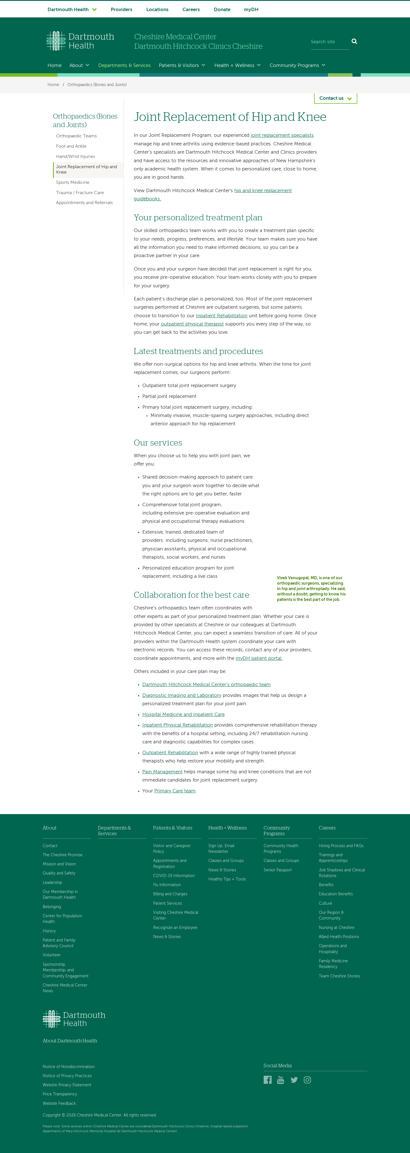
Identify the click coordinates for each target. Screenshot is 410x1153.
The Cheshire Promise (63, 855)
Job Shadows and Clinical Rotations (342, 873)
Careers (191, 9)
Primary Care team (175, 791)
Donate (222, 9)
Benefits (326, 885)
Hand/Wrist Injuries (75, 156)
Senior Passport (278, 870)
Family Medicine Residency (333, 964)
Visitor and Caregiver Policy (172, 849)
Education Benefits (336, 894)
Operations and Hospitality (333, 949)
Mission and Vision (59, 864)
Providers (121, 9)
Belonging (52, 907)
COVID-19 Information (174, 876)
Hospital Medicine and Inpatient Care (183, 714)
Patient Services (167, 904)
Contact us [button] (331, 98)
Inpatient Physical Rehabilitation (177, 725)
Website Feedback (59, 1104)
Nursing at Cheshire (336, 928)
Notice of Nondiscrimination (69, 1067)
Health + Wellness (234, 65)
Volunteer (52, 955)
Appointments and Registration (169, 864)
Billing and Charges (170, 894)
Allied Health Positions (339, 937)
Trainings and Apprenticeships (333, 858)
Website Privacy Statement (67, 1085)
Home (55, 65)
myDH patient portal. (259, 658)
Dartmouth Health (68, 9)
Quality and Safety (59, 873)
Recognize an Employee (175, 928)
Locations (157, 9)
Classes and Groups (226, 861)
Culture (325, 904)
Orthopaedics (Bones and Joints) (97, 85)
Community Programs (294, 65)
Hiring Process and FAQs (341, 846)
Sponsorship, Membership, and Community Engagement (66, 970)
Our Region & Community (331, 915)
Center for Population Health (62, 919)
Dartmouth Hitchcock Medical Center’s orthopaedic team (206, 684)
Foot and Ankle (71, 146)
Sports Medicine (72, 182)
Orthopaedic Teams (76, 136)
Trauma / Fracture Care (80, 193)
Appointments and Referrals (84, 203)
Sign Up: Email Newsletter (221, 849)
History (49, 931)
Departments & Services (124, 65)
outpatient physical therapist (192, 324)
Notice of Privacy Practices (67, 1076)
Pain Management (162, 772)
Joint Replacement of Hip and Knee (86, 170)
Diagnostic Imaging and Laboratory (181, 695)
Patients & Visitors (179, 65)
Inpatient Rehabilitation (221, 316)
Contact (50, 846)
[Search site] (330, 42)
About (76, 65)
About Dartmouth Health (70, 1040)
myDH (251, 9)
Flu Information (167, 885)
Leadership (52, 883)
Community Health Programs (281, 849)
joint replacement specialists (282, 135)
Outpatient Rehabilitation (170, 753)
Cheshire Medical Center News (65, 988)
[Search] (354, 42)
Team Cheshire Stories (339, 976)
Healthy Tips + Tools (227, 879)
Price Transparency (60, 1094)
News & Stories (167, 937)
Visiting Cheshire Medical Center (175, 915)
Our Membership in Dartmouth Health (60, 895)
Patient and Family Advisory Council (59, 943)
